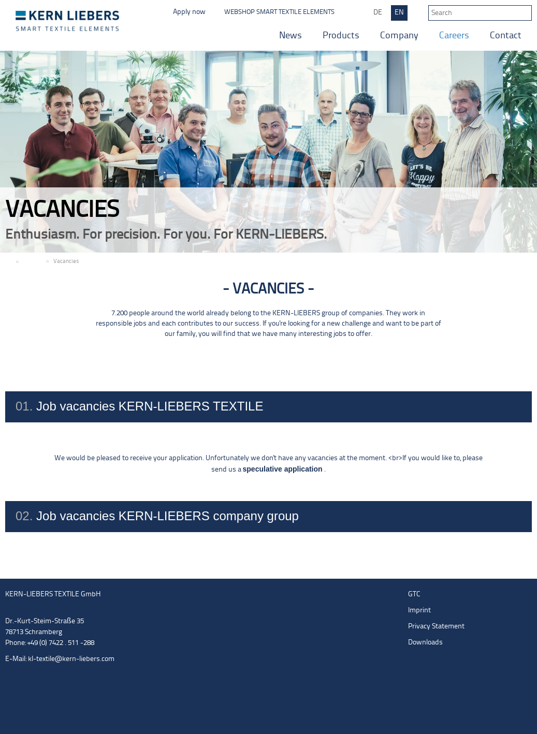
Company (399, 36)
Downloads (425, 643)
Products (341, 36)
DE (377, 13)
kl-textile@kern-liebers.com (71, 659)
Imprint (419, 610)
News (290, 36)
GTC (414, 594)
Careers (454, 36)
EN (399, 13)
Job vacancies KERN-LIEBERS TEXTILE (268, 407)
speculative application (284, 469)
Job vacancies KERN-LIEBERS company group (268, 516)
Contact (505, 36)
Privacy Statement (436, 626)
